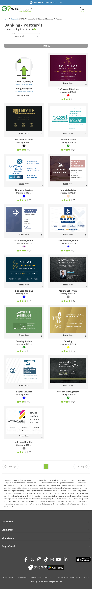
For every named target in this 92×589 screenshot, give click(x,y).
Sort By (16, 33)
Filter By (46, 45)
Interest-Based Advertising (41, 577)
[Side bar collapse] (88, 9)
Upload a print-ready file (24, 84)
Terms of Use (22, 577)
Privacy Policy (8, 577)
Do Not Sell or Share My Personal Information (72, 577)
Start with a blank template (24, 91)
